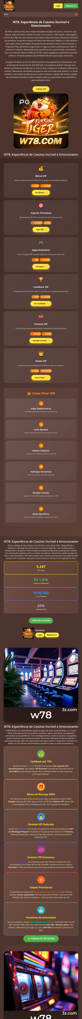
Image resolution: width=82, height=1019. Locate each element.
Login (58, 6)
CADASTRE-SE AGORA (41, 622)
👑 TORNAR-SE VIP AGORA (41, 940)
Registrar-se (71, 6)
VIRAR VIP (41, 89)
